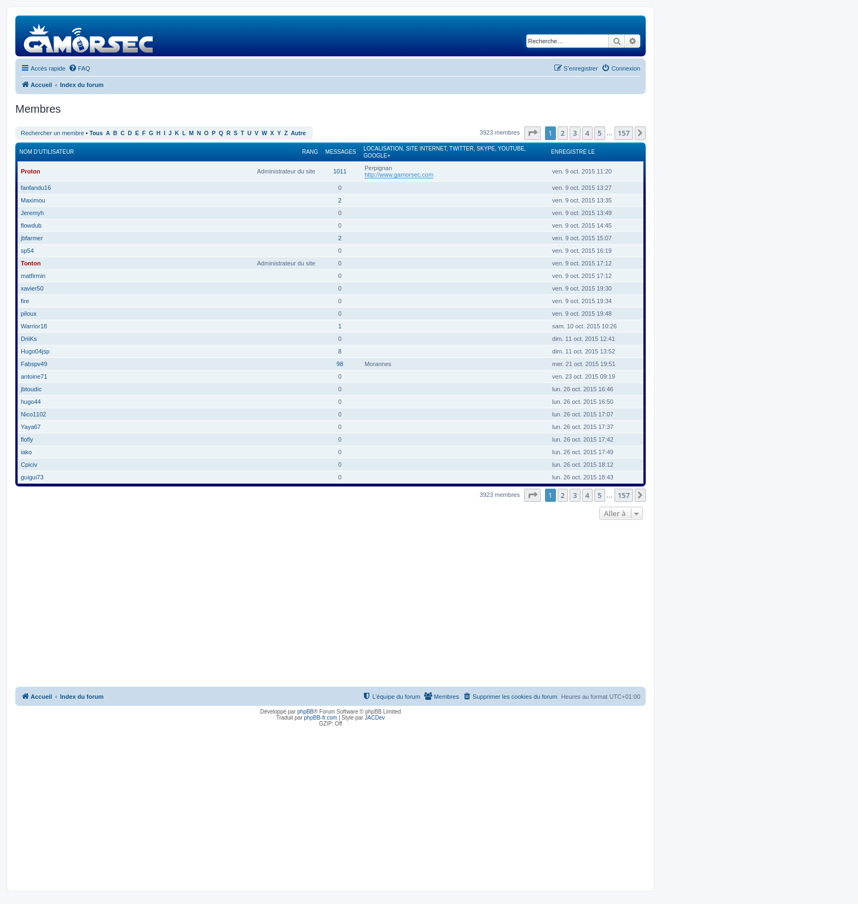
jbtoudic (31, 389)
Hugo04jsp (35, 351)
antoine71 (34, 376)
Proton (30, 171)
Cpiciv (29, 464)
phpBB (305, 712)
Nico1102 (33, 414)
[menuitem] (79, 68)
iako (26, 452)
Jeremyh (32, 213)
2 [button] (563, 133)
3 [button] (575, 133)
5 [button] (599, 133)
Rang (310, 152)
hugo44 (31, 401)
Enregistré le (573, 152)
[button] (532, 133)
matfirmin (33, 276)
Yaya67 (31, 427)
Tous (96, 133)
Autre (298, 133)
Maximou (33, 200)
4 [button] (587, 133)
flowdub (31, 225)
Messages (341, 152)
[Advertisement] (330, 604)
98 (340, 364)
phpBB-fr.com (321, 718)
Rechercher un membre (52, 133)
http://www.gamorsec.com (398, 174)
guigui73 (32, 477)
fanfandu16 (36, 187)
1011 (339, 171)
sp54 (27, 250)
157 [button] (624, 133)
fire (25, 301)
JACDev (375, 718)
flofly (27, 439)
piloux (29, 313)
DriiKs (29, 338)
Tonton (30, 263)
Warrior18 (34, 326)
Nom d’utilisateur (47, 152)
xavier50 (32, 288)
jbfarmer (32, 238)
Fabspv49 (34, 364)
